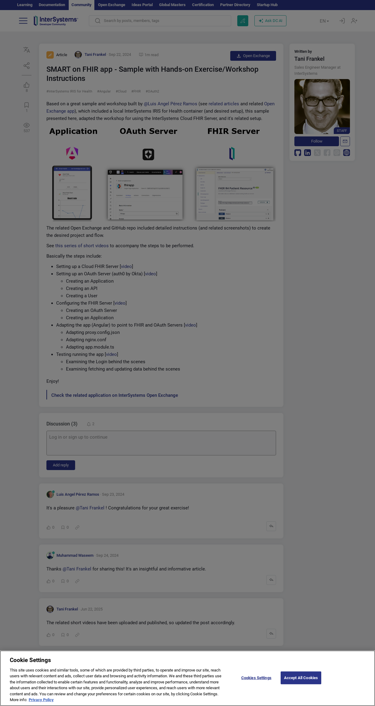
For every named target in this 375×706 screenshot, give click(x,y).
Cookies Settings (256, 682)
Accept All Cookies (301, 682)
